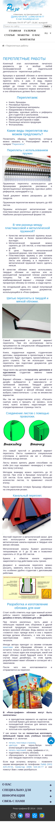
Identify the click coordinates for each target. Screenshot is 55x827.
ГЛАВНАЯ (15, 30)
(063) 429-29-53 (20, 17)
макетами (8, 647)
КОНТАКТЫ (27, 39)
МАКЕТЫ (23, 35)
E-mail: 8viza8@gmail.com (27, 19)
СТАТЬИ (9, 35)
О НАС (36, 35)
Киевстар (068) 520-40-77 (29, 767)
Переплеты (18, 144)
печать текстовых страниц (22, 742)
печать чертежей (17, 750)
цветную (13, 745)
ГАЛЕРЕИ (30, 30)
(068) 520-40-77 (37, 17)
